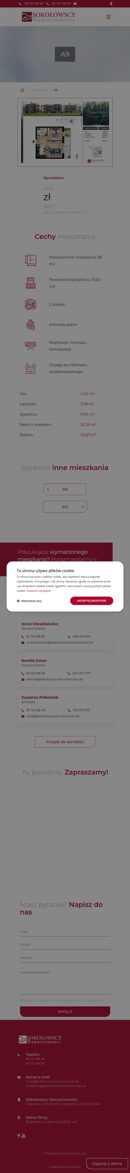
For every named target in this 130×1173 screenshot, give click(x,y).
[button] (29, 601)
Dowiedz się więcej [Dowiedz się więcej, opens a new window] (39, 590)
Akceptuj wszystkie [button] (91, 600)
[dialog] (65, 586)
